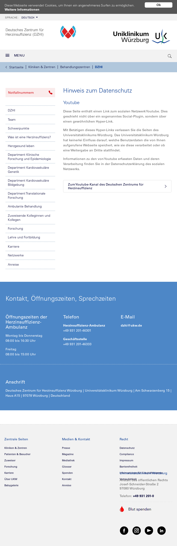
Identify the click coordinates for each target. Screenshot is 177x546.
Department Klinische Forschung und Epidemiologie (29, 157)
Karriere (13, 246)
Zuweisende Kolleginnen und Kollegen (29, 217)
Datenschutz (127, 448)
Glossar (66, 466)
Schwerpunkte (18, 128)
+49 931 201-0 (143, 496)
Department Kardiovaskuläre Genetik (28, 169)
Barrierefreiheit (128, 466)
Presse (66, 448)
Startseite (15, 67)
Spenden (67, 472)
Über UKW (10, 479)
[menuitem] (21, 17)
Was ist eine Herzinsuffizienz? (29, 137)
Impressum (126, 460)
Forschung (15, 228)
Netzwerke (16, 255)
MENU (15, 55)
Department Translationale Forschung (26, 195)
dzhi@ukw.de (131, 325)
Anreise (13, 264)
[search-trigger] (170, 56)
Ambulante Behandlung (25, 206)
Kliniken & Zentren (41, 67)
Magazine (68, 454)
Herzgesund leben (21, 146)
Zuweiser (9, 460)
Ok (158, 5)
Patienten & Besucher (17, 454)
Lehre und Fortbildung (24, 237)
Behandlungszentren (75, 67)
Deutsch (20, 17)
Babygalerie (11, 485)
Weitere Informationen (22, 9)
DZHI (99, 67)
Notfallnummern (30, 92)
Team (11, 119)
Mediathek (68, 460)
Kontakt (66, 479)
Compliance (127, 454)
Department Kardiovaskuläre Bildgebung (28, 182)
